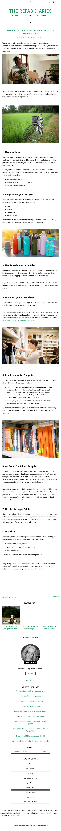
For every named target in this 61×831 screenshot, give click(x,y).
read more (31, 673)
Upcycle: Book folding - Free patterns (30, 691)
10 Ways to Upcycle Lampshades (30, 701)
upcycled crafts (30, 787)
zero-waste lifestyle (27, 37)
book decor (30, 764)
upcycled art (30, 783)
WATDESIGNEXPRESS (42, 826)
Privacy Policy (15, 816)
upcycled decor (30, 792)
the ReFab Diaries (30, 11)
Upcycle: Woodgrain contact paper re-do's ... (30, 716)
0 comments (54, 597)
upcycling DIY (31, 797)
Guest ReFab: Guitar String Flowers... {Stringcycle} (30, 741)
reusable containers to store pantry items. (18, 320)
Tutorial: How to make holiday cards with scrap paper (30, 722)
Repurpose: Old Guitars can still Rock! (30, 736)
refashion (30, 773)
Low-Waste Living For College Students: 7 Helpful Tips (30, 32)
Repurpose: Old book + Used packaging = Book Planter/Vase (30, 730)
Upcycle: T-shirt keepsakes (30, 696)
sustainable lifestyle (30, 778)
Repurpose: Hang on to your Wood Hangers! (30, 711)
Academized (26, 563)
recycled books (30, 769)
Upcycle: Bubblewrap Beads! (30, 706)
